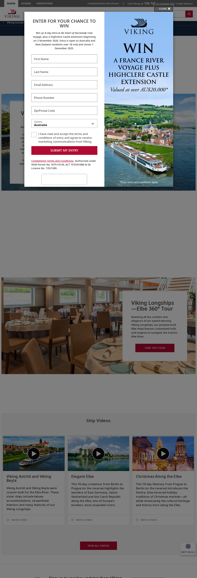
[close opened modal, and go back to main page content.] (163, 8)
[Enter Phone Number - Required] (64, 97)
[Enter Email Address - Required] (64, 84)
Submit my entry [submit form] (64, 150)
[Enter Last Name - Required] (64, 71)
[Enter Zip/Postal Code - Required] (64, 110)
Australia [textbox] (40, 125)
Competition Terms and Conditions (52, 161)
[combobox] (64, 124)
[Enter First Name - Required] (64, 58)
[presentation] (64, 179)
